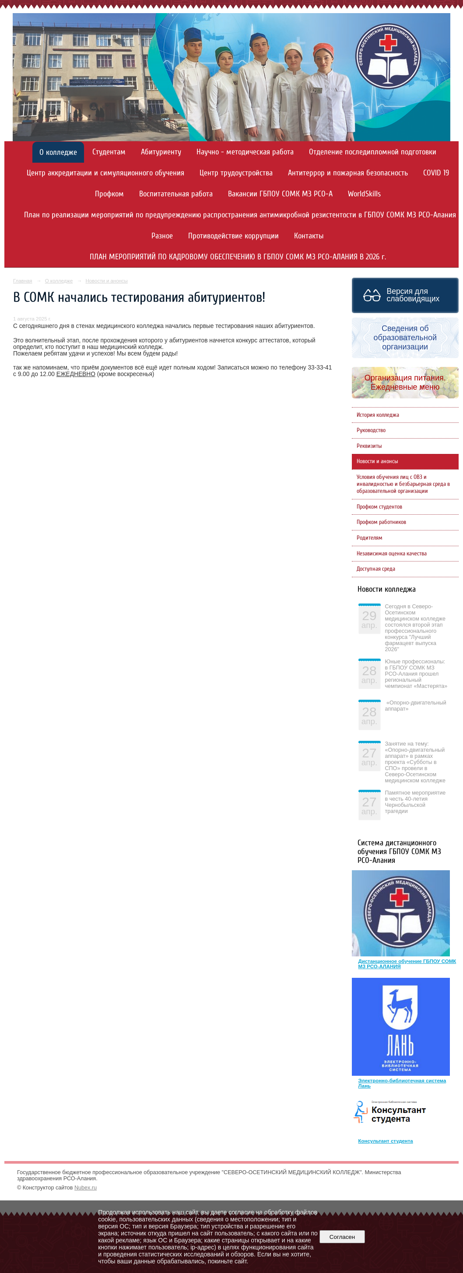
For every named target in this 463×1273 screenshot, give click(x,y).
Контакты (309, 236)
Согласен (342, 1237)
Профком (109, 194)
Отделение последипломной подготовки (372, 152)
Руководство (371, 430)
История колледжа (378, 415)
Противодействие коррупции (233, 236)
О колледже (58, 152)
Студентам (109, 152)
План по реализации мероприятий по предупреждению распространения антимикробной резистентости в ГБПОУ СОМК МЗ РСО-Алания (240, 215)
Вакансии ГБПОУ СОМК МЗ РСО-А (280, 194)
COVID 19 (436, 173)
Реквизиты (369, 446)
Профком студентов (379, 506)
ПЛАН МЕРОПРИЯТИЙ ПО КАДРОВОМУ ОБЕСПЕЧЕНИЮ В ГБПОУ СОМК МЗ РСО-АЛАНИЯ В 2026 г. (238, 257)
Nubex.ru (85, 1188)
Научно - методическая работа (245, 152)
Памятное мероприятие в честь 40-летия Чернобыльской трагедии (415, 802)
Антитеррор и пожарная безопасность (348, 173)
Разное (162, 236)
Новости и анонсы (106, 280)
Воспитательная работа (176, 194)
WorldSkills (364, 194)
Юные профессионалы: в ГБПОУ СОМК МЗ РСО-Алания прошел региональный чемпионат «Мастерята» (416, 674)
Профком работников (381, 522)
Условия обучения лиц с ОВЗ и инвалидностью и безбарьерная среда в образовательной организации (403, 484)
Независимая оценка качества (392, 553)
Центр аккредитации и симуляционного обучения (105, 173)
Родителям (369, 537)
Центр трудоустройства (236, 173)
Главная (22, 280)
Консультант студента (385, 1141)
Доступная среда (376, 568)
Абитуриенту (161, 152)
